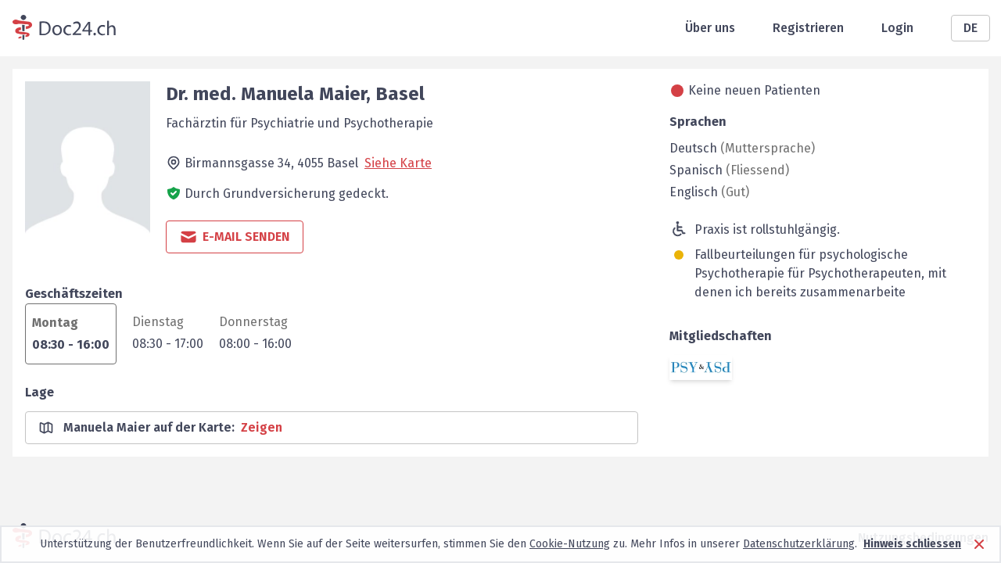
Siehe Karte (398, 163)
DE (970, 27)
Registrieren (808, 27)
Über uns (710, 27)
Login (897, 27)
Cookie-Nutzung (569, 543)
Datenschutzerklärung (799, 543)
